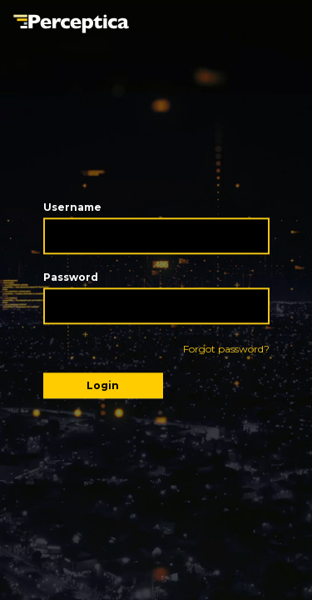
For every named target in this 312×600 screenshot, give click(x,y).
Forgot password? (226, 348)
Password (70, 277)
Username (72, 207)
